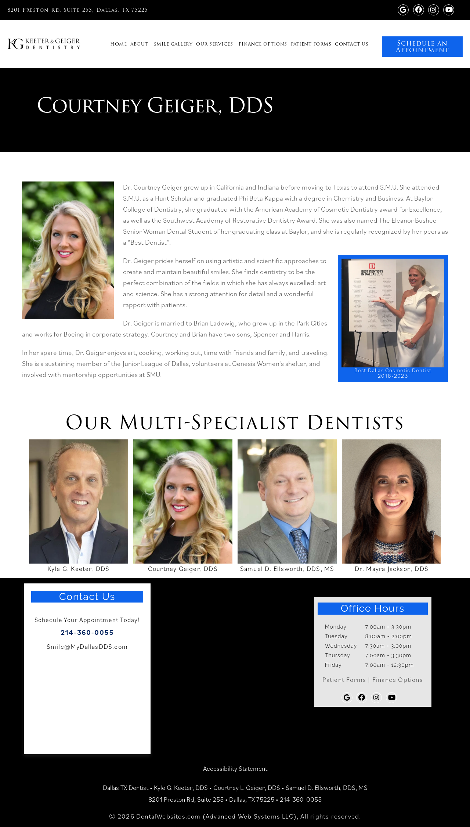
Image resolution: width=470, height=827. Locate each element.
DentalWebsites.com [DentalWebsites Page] (168, 816)
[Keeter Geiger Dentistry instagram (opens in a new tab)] (433, 9)
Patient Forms (344, 679)
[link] (437, 31)
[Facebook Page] (418, 9)
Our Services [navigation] (214, 43)
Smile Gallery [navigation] (173, 43)
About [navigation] (139, 43)
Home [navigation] (118, 43)
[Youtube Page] (448, 9)
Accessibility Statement (235, 768)
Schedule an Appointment (422, 46)
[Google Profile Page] (403, 9)
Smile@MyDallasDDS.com (87, 646)
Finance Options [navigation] (263, 43)
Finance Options (397, 679)
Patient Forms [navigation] (311, 43)
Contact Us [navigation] (351, 43)
